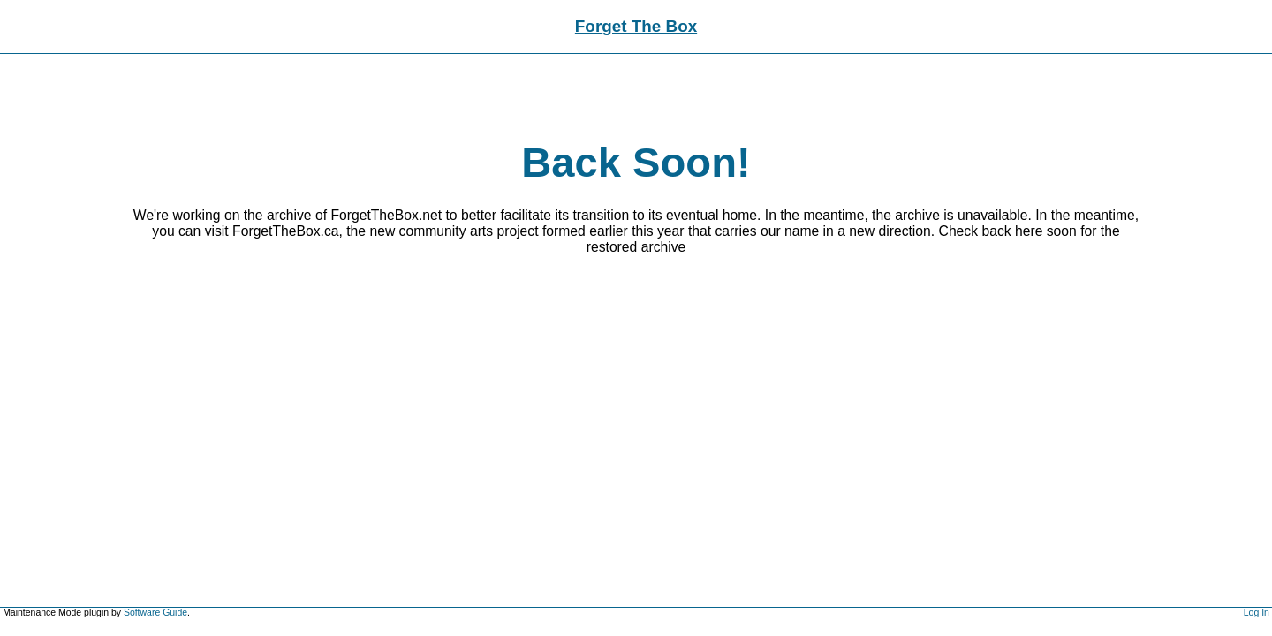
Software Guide (155, 612)
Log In (1256, 612)
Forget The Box (636, 26)
